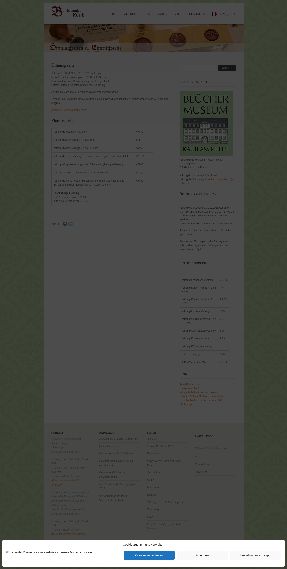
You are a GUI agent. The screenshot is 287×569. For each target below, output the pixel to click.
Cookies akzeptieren (149, 555)
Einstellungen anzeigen (255, 555)
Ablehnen (202, 555)
